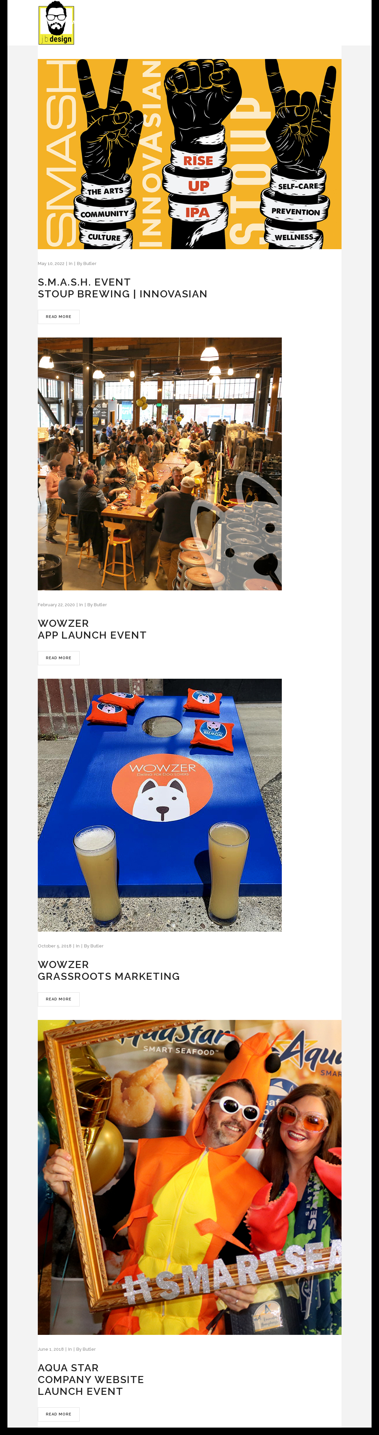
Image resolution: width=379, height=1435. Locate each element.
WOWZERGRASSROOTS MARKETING (109, 970)
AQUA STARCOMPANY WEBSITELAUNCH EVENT (91, 1379)
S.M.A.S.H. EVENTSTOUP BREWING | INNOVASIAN (123, 288)
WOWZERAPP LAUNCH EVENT (92, 629)
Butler (90, 263)
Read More (59, 317)
